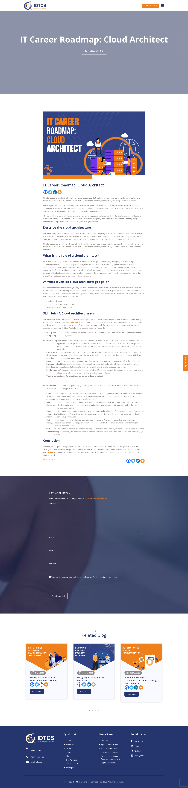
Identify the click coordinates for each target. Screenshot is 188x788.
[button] (89, 710)
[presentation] (65, 585)
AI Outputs (70, 767)
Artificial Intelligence (109, 748)
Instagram (137, 755)
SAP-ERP (105, 740)
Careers (69, 748)
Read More (36, 691)
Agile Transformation (109, 744)
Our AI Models (72, 763)
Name (52, 537)
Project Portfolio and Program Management (110, 757)
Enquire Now (185, 363)
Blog (68, 756)
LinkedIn (136, 751)
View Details (94, 50)
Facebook (137, 741)
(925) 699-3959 (150, 5)
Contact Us (70, 752)
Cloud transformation (109, 752)
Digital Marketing (108, 763)
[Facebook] (45, 192)
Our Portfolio (71, 760)
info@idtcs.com (35, 762)
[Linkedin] (55, 192)
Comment (54, 503)
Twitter (136, 746)
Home (68, 740)
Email (52, 550)
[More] (59, 192)
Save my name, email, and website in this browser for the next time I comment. (84, 577)
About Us (70, 744)
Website (52, 563)
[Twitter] (50, 192)
